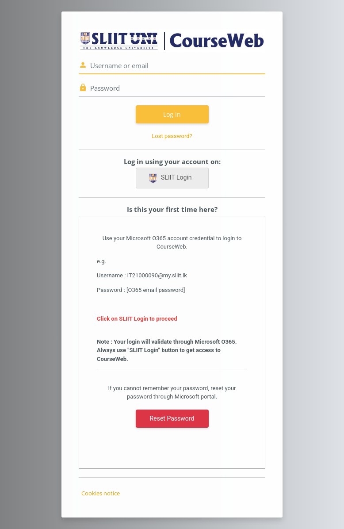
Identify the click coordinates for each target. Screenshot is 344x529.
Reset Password (172, 418)
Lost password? (172, 136)
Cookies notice (100, 493)
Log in (172, 114)
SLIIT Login (170, 178)
